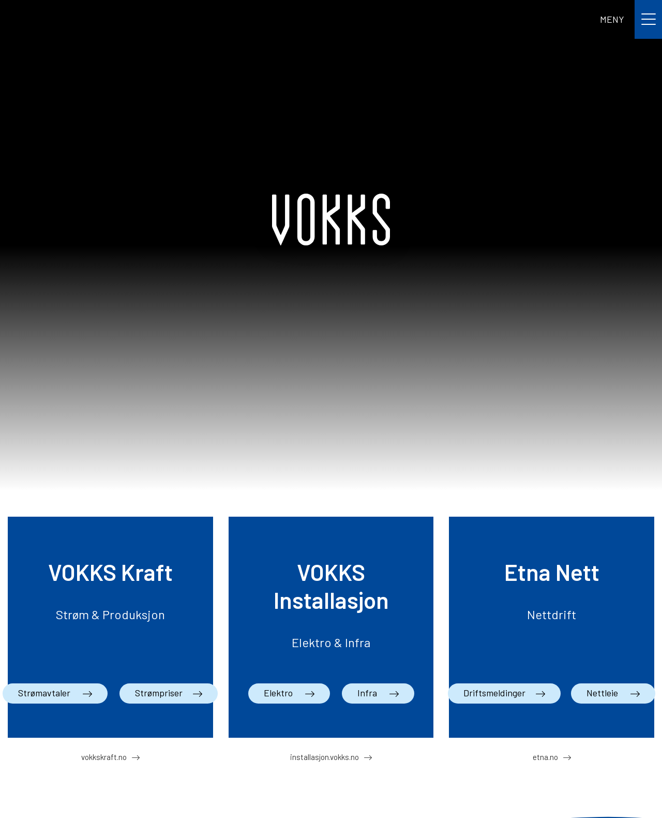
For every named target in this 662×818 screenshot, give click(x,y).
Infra (368, 692)
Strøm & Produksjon (110, 614)
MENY (612, 19)
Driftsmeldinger (494, 692)
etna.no (545, 757)
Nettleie (603, 692)
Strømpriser (159, 692)
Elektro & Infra (331, 642)
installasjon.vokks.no (324, 757)
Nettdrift (551, 614)
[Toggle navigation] (631, 19)
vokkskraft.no (104, 757)
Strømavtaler (45, 692)
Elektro (279, 692)
